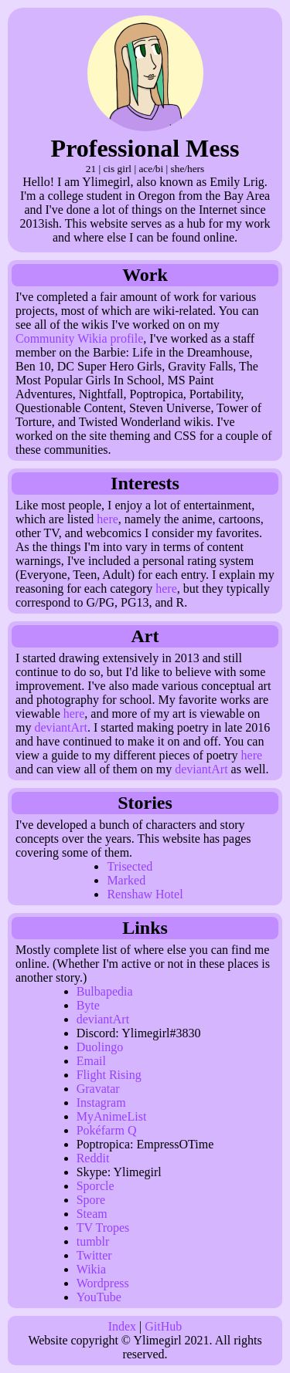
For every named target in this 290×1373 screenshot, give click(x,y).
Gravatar (98, 1088)
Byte (88, 1005)
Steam (92, 1213)
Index (122, 1326)
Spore (91, 1199)
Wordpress (103, 1283)
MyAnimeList (112, 1116)
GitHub (163, 1326)
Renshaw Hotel (145, 894)
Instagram (101, 1102)
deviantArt (60, 727)
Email (91, 1060)
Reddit (93, 1158)
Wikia (91, 1269)
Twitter (94, 1255)
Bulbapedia (105, 991)
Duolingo (100, 1046)
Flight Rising (109, 1074)
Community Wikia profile (79, 338)
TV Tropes (103, 1227)
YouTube (99, 1297)
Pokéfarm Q (107, 1130)
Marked (126, 880)
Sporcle (95, 1185)
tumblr (93, 1241)
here (107, 519)
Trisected (129, 866)
